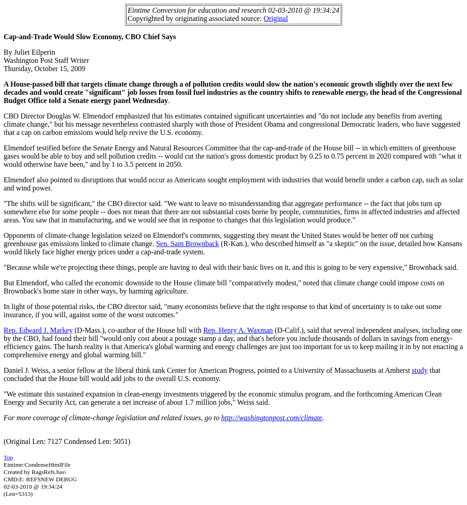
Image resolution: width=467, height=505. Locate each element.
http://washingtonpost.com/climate (271, 418)
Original (276, 18)
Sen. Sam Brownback (187, 243)
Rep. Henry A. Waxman (238, 330)
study (420, 370)
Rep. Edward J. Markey (38, 330)
